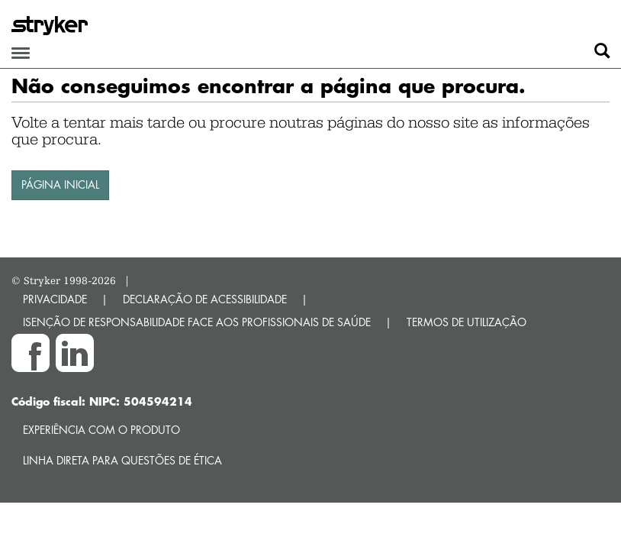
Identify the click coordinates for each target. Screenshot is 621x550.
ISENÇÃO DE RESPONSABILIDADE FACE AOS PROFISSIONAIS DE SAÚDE (197, 322)
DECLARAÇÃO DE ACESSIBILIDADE (205, 299)
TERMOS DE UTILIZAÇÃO (466, 322)
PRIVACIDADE (55, 299)
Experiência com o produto (101, 429)
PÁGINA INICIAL (60, 184)
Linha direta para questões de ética (122, 460)
